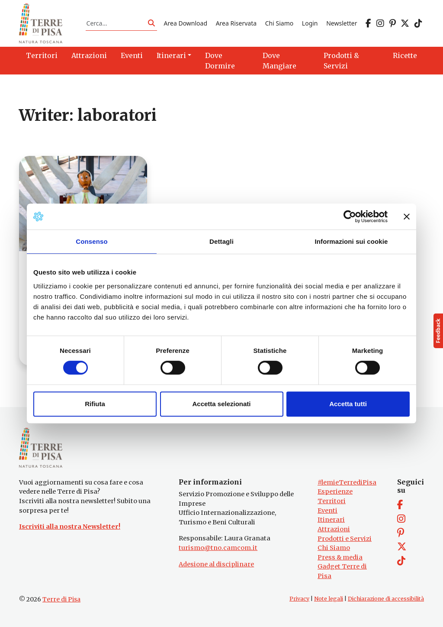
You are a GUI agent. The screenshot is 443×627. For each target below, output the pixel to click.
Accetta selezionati (221, 403)
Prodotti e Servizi (345, 539)
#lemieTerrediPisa (347, 482)
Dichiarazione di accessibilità (386, 598)
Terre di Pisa (61, 599)
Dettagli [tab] (221, 241)
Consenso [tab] (91, 241)
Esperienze (335, 491)
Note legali (328, 598)
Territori (332, 501)
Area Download (185, 23)
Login (310, 23)
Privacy (299, 598)
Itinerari (331, 520)
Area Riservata (236, 23)
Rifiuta (95, 403)
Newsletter (341, 23)
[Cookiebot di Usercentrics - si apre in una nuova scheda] (350, 216)
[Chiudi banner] (407, 216)
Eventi (327, 510)
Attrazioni (334, 529)
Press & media (340, 557)
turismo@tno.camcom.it (218, 548)
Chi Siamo (279, 23)
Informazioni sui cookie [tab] (351, 241)
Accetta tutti (348, 403)
